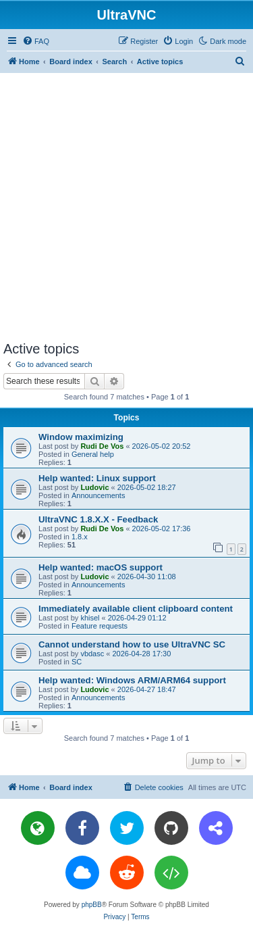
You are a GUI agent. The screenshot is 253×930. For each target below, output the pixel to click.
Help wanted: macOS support (100, 567)
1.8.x (80, 537)
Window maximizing (80, 437)
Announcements (98, 495)
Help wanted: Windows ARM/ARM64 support (132, 680)
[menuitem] (35, 41)
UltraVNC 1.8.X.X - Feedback (98, 519)
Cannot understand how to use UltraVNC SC (131, 644)
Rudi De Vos (101, 446)
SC (77, 662)
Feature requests (100, 626)
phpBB (92, 904)
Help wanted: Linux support (97, 478)
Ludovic (94, 487)
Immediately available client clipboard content (135, 609)
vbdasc (92, 654)
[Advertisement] (126, 206)
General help (93, 454)
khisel (89, 618)
